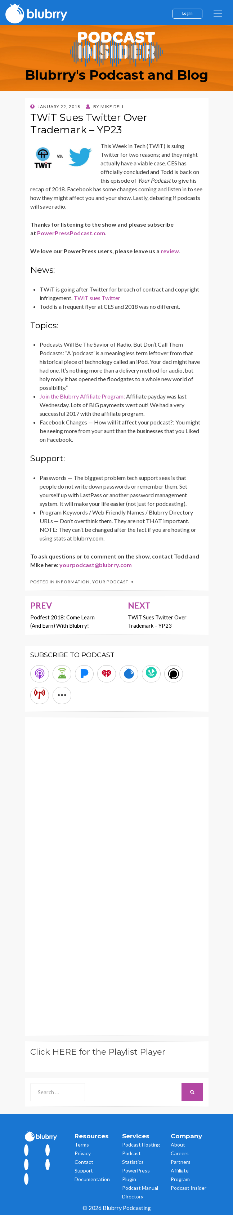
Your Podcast (110, 581)
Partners (181, 1162)
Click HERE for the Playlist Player (97, 1052)
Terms (82, 1144)
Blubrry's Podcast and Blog (116, 75)
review (170, 251)
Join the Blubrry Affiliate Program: (83, 396)
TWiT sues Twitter (96, 297)
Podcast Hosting (141, 1144)
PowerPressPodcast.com (71, 233)
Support (84, 1170)
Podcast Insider (188, 1188)
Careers (180, 1153)
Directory (132, 1196)
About (178, 1144)
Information (73, 581)
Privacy (83, 1153)
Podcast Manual (140, 1188)
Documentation (92, 1179)
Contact (84, 1162)
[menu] (218, 14)
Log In (187, 13)
